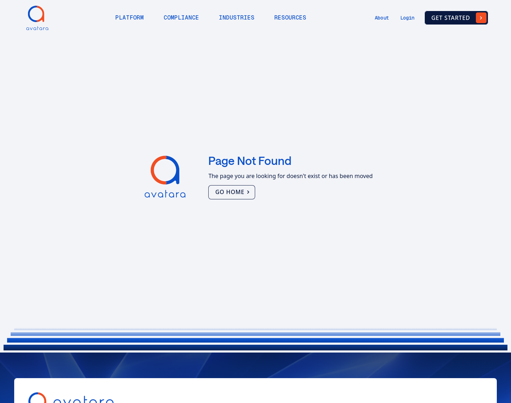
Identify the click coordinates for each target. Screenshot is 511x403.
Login (407, 18)
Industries (236, 17)
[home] (35, 18)
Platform (129, 17)
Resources (290, 17)
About (382, 18)
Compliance (181, 17)
